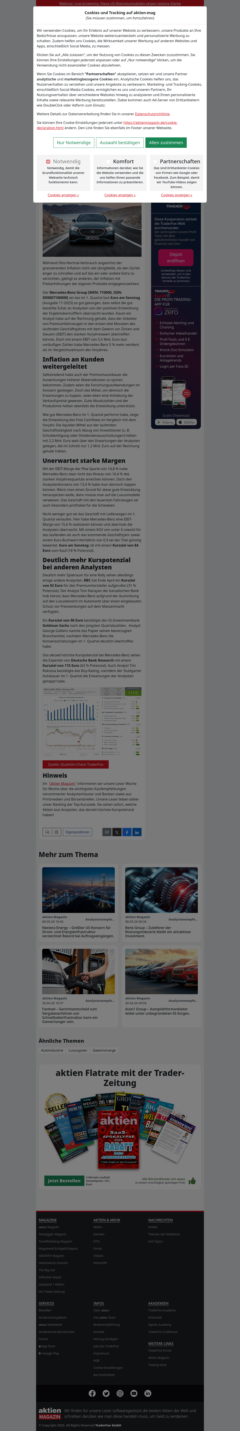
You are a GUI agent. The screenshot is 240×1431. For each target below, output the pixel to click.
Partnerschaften (180, 161)
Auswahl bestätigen (120, 142)
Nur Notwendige (74, 142)
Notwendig (67, 161)
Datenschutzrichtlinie (152, 114)
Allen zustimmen (166, 142)
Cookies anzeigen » (63, 195)
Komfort (123, 161)
